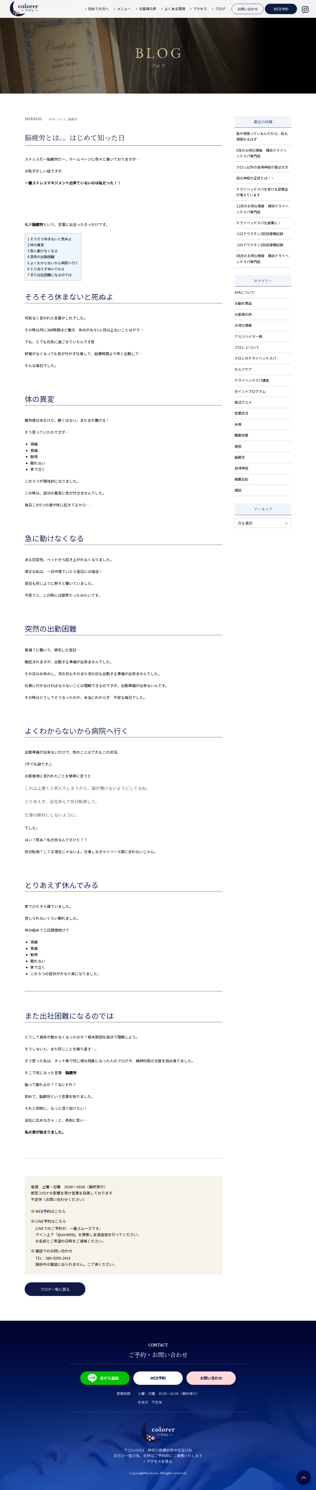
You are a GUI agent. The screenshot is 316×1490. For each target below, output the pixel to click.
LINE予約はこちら (50, 1221)
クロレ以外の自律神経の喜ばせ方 (262, 167)
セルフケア (243, 369)
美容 (238, 446)
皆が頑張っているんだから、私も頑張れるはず (262, 136)
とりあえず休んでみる (45, 268)
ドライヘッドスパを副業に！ (258, 222)
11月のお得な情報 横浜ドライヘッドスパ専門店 (262, 208)
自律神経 (241, 468)
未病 (238, 424)
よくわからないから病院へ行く (53, 262)
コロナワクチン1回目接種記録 (259, 244)
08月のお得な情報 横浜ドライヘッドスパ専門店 (262, 258)
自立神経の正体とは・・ (255, 177)
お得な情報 (243, 325)
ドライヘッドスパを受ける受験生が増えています (262, 192)
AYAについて (57, 119)
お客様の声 (243, 314)
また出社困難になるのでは (49, 274)
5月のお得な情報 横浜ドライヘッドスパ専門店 (261, 153)
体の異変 (35, 244)
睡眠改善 (241, 435)
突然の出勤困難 (40, 256)
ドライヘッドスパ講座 (252, 380)
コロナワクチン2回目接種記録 (259, 233)
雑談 (238, 490)
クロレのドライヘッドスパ (255, 358)
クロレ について (247, 347)
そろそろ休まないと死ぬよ (49, 238)
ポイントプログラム (250, 391)
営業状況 (241, 413)
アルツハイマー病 (248, 336)
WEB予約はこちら (50, 1211)
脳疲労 (72, 119)
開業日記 (241, 479)
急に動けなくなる (42, 250)
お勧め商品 (243, 303)
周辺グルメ (243, 402)
